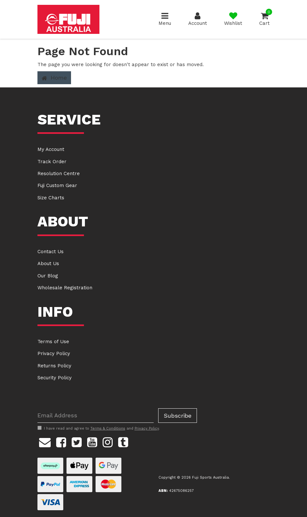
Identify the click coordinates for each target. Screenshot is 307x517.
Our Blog (47, 276)
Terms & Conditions (107, 428)
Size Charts (50, 198)
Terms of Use (53, 341)
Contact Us (50, 251)
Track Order (52, 161)
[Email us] (45, 441)
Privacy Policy (53, 353)
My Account (50, 149)
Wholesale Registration (64, 288)
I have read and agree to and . (98, 428)
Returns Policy (54, 366)
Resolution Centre (58, 173)
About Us (48, 263)
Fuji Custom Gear (57, 185)
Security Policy (54, 378)
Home (54, 77)
